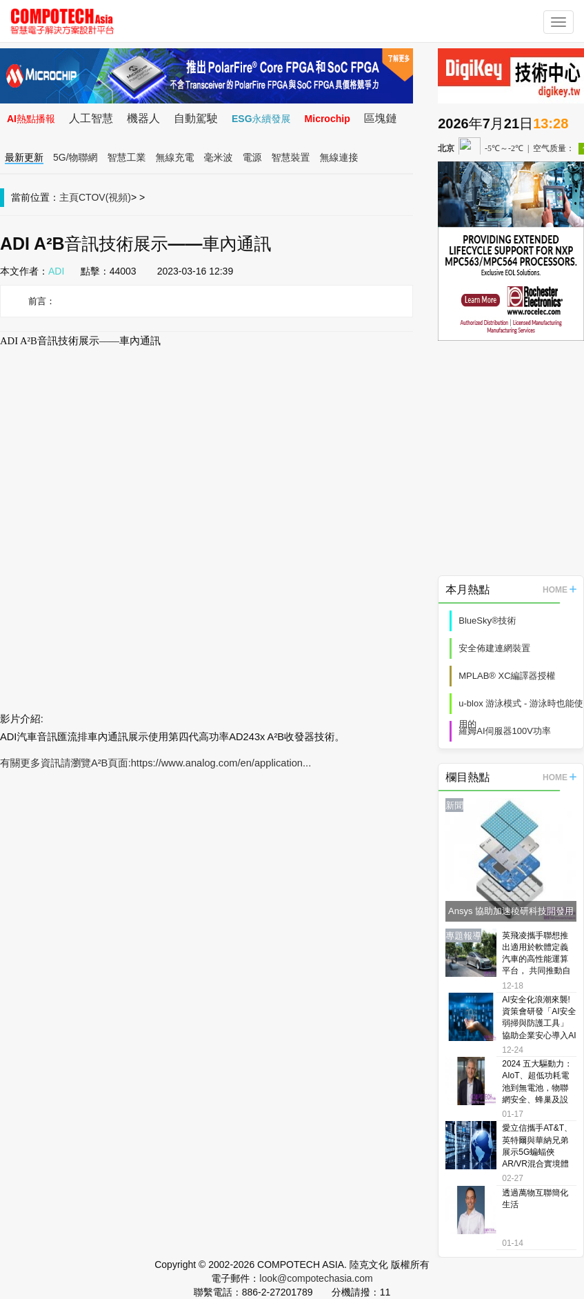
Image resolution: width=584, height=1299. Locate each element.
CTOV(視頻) (105, 197)
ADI (56, 271)
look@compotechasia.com (315, 1278)
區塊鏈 (380, 118)
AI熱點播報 (31, 118)
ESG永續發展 (261, 118)
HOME (559, 590)
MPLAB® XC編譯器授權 (507, 676)
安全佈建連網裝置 (494, 648)
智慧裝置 (291, 157)
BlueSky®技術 (487, 620)
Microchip (327, 118)
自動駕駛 (196, 118)
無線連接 (339, 157)
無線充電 (175, 157)
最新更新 (24, 157)
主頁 (69, 197)
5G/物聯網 (75, 157)
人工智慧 (91, 118)
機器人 (143, 118)
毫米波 (218, 157)
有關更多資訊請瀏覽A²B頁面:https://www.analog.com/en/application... (155, 763)
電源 (252, 157)
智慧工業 (127, 157)
